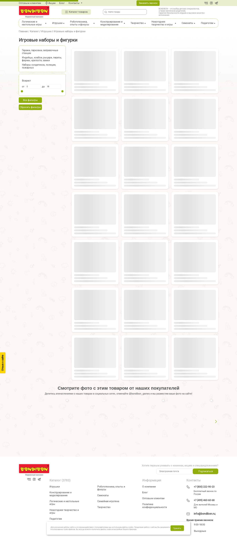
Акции (50, 3)
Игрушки (57, 23)
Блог (62, 3)
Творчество (137, 23)
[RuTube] (211, 3)
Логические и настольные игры (32, 23)
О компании (149, 486)
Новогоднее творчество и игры (162, 23)
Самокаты (187, 23)
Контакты (74, 3)
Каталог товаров (76, 12)
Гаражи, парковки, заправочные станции (40, 52)
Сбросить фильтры (30, 107)
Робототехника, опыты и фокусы (79, 23)
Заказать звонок (148, 3)
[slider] (22, 91)
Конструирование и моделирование (111, 23)
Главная (23, 31)
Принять (177, 528)
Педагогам (207, 23)
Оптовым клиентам (30, 3)
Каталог (34, 31)
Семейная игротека (108, 501)
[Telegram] (216, 3)
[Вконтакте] (206, 3)
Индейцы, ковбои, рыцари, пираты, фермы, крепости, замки (42, 59)
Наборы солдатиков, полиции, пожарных (39, 66)
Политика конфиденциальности (154, 506)
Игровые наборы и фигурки (69, 31)
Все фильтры (30, 100)
